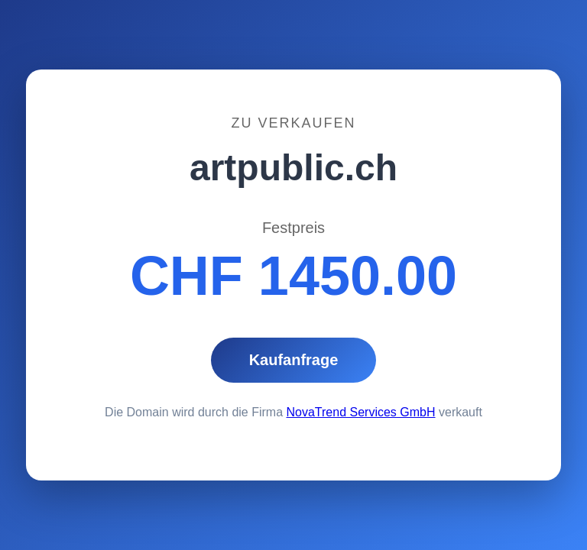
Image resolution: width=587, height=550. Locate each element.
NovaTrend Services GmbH (361, 412)
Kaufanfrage (294, 359)
